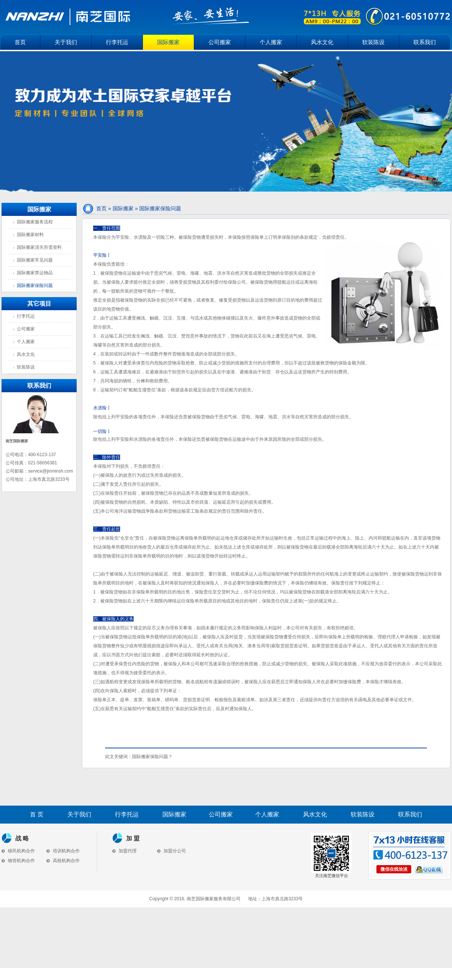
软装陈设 (373, 42)
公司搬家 (219, 42)
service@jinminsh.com (50, 471)
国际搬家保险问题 (35, 285)
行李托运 (117, 42)
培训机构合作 (63, 851)
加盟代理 (124, 851)
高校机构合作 (63, 860)
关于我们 (66, 42)
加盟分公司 (171, 851)
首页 (20, 42)
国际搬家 (168, 42)
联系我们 (424, 42)
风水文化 (322, 42)
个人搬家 (271, 42)
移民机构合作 (18, 851)
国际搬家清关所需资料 (39, 247)
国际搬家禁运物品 (35, 272)
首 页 (36, 814)
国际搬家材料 (30, 234)
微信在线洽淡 (394, 869)
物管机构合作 (18, 860)
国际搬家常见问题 (35, 260)
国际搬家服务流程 (35, 222)
